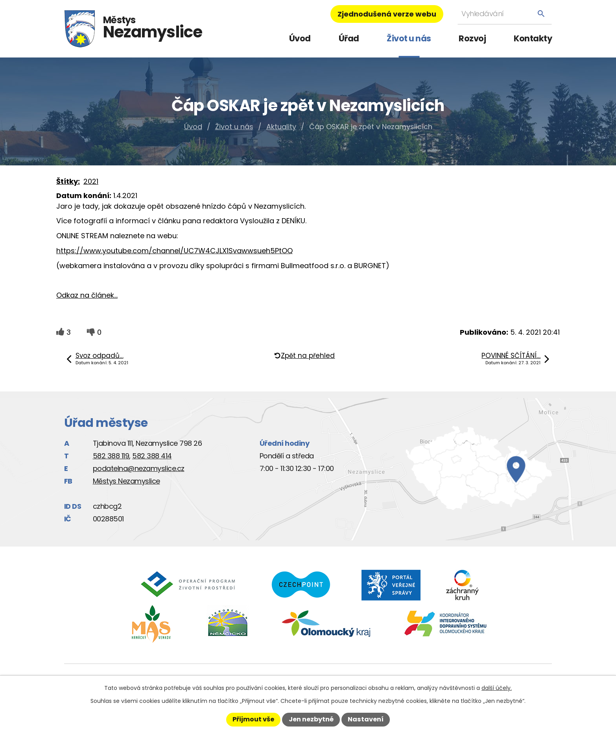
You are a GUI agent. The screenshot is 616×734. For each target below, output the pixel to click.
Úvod (300, 38)
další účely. (496, 688)
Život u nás (409, 38)
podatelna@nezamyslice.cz (138, 468)
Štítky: (68, 181)
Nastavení (366, 719)
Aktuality (281, 127)
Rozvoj (472, 38)
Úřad (349, 38)
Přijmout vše (253, 719)
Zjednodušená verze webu (387, 14)
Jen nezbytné (311, 719)
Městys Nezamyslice (126, 481)
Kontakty (533, 38)
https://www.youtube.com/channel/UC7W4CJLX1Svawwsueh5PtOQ (174, 251)
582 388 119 (111, 456)
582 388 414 (152, 456)
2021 (90, 181)
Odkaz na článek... (87, 295)
